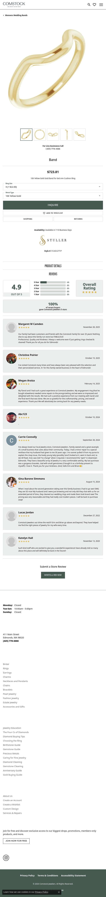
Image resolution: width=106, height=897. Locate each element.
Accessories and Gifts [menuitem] (14, 706)
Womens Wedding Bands (16, 15)
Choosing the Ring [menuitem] (12, 740)
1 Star (36, 294)
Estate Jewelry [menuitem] (10, 702)
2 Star (36, 291)
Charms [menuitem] (7, 676)
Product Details (53, 265)
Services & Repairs (12, 813)
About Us (7, 796)
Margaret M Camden (30, 324)
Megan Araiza (26, 380)
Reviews (53, 273)
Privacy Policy (27, 875)
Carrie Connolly (27, 437)
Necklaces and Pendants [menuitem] (15, 681)
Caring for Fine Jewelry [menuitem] (14, 757)
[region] (53, 75)
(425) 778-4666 (53, 148)
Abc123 (22, 414)
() (68, 282)
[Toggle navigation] (101, 4)
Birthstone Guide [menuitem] (11, 745)
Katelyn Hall (25, 538)
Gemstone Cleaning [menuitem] (13, 766)
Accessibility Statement (73, 875)
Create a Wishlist (11, 804)
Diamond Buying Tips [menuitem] (14, 736)
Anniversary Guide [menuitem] (12, 770)
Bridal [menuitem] (6, 664)
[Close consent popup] (59, 892)
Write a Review (53, 575)
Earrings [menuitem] (7, 672)
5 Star (36, 282)
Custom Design (11, 808)
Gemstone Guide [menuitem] (11, 749)
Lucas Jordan (26, 512)
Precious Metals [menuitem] (11, 753)
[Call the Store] (11, 640)
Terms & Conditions (48, 875)
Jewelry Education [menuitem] (12, 728)
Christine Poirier (28, 355)
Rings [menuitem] (6, 668)
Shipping (27, 219)
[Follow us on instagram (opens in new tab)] (6, 858)
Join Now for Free (16, 840)
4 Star (36, 285)
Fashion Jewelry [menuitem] (11, 698)
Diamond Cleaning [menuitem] (12, 762)
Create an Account (12, 800)
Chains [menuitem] (6, 685)
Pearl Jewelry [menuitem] (9, 693)
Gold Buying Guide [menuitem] (12, 774)
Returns (78, 219)
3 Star (36, 288)
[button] (89, 5)
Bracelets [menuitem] (7, 689)
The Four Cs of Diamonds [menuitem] (16, 732)
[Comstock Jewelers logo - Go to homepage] (14, 4)
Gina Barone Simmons (31, 478)
